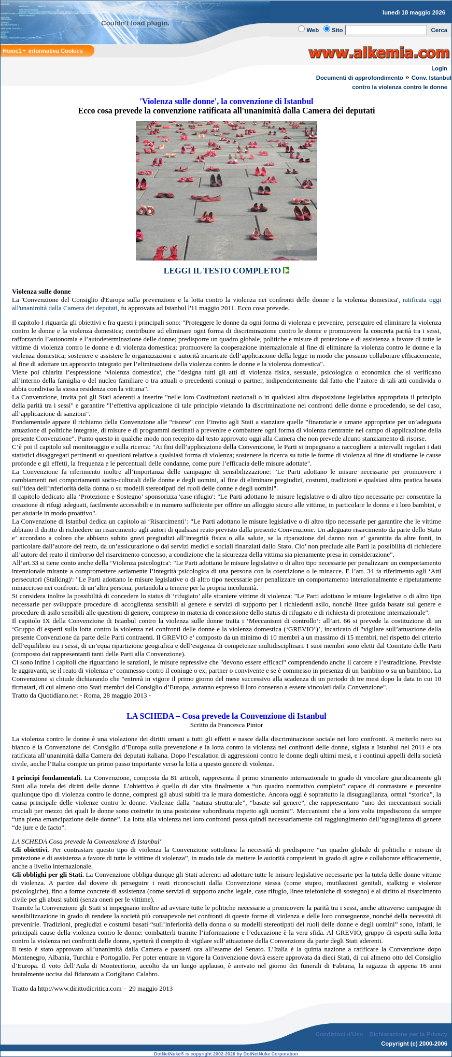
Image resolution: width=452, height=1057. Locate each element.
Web (312, 30)
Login (439, 68)
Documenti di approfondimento (359, 78)
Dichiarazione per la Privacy (409, 1034)
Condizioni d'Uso (339, 1034)
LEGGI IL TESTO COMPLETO (226, 270)
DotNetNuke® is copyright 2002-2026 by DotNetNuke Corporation (226, 1053)
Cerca (439, 30)
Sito (337, 30)
